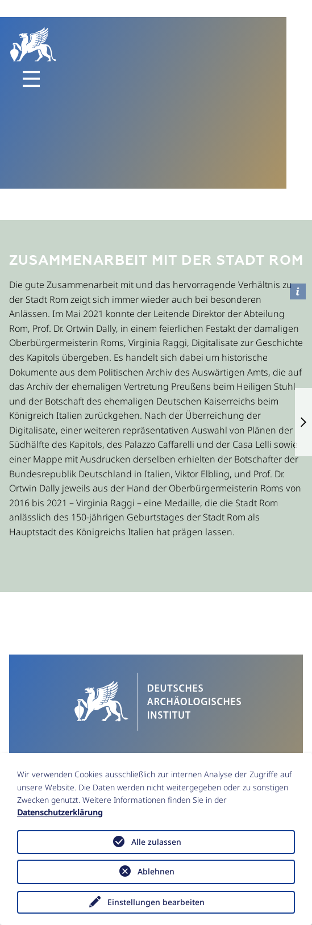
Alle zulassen (156, 841)
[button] (303, 422)
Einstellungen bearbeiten (156, 902)
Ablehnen (156, 871)
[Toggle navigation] (31, 79)
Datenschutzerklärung (60, 812)
